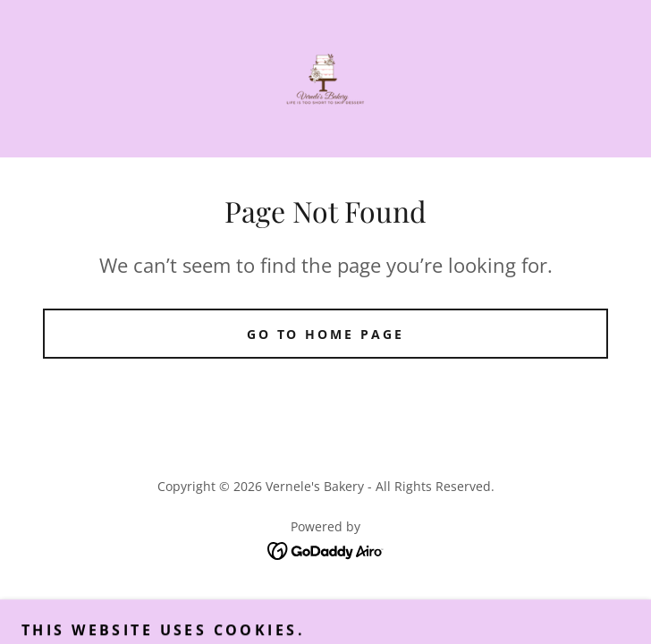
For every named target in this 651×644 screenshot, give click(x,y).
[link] (325, 78)
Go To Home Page (326, 334)
